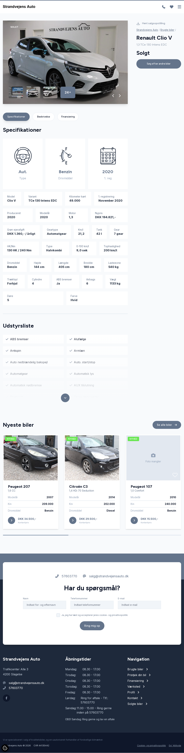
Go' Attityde (175, 745)
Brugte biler (167, 29)
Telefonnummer (79, 598)
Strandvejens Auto (147, 29)
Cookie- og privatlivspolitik (151, 745)
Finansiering (68, 116)
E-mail (121, 598)
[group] (65, 62)
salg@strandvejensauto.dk (106, 576)
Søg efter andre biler (159, 63)
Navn (25, 598)
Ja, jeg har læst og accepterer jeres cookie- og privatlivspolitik (94, 615)
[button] (113, 95)
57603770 (66, 576)
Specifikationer (16, 116)
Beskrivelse (43, 116)
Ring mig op (92, 626)
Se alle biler (167, 425)
